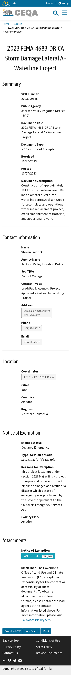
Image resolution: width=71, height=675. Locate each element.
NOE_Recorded (38, 556)
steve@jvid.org (31, 342)
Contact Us (51, 3)
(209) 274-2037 (31, 328)
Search (18, 23)
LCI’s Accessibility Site (35, 620)
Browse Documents (49, 653)
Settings (63, 3)
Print (46, 631)
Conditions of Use (48, 640)
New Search (31, 631)
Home (5, 23)
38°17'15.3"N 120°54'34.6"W (38, 377)
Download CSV (12, 631)
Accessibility (44, 647)
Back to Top (10, 640)
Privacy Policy (11, 647)
